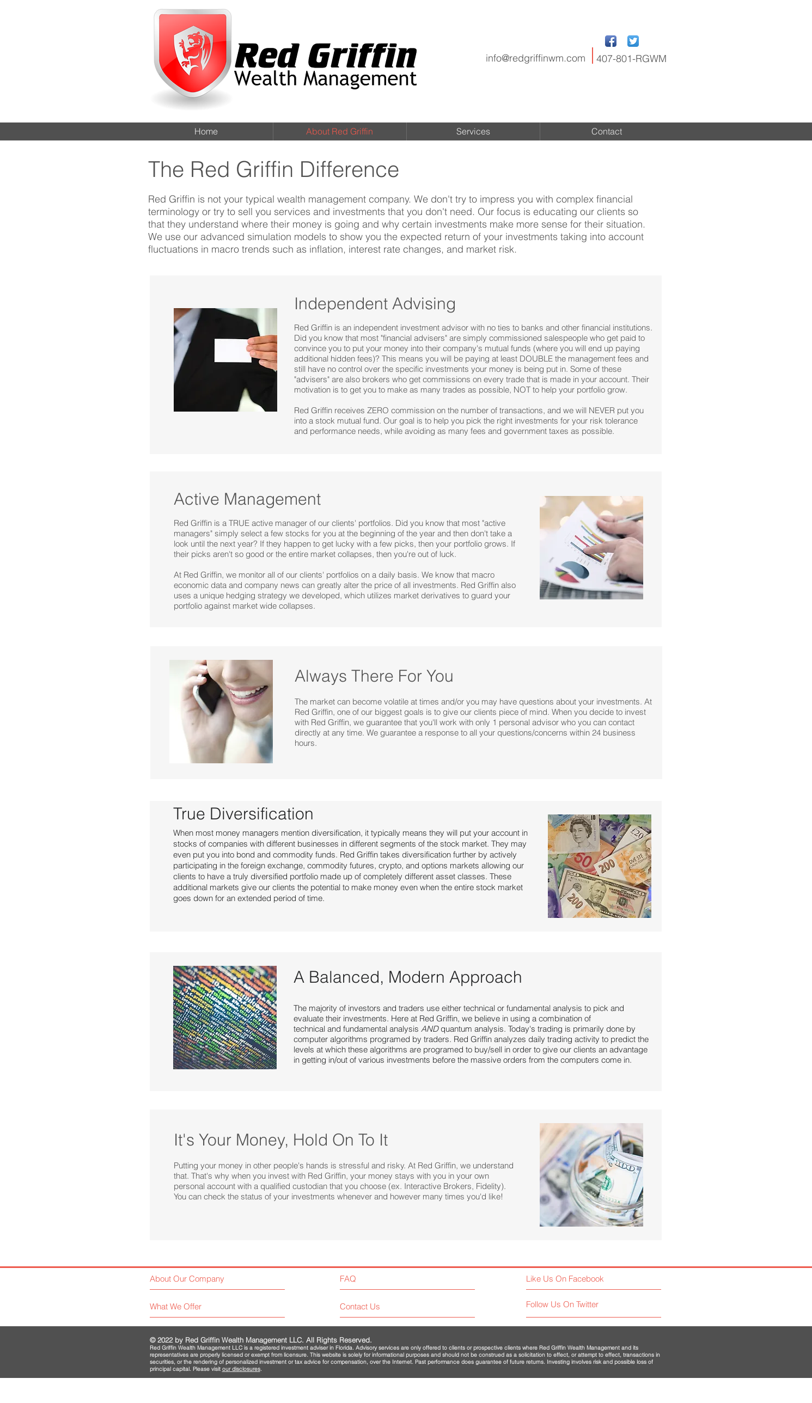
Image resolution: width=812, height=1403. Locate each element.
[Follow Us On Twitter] (575, 1304)
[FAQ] (371, 1278)
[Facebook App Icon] (610, 41)
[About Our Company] (197, 1278)
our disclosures (241, 1369)
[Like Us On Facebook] (575, 1278)
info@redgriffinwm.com (535, 58)
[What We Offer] (191, 1306)
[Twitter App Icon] (633, 41)
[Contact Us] (381, 1306)
